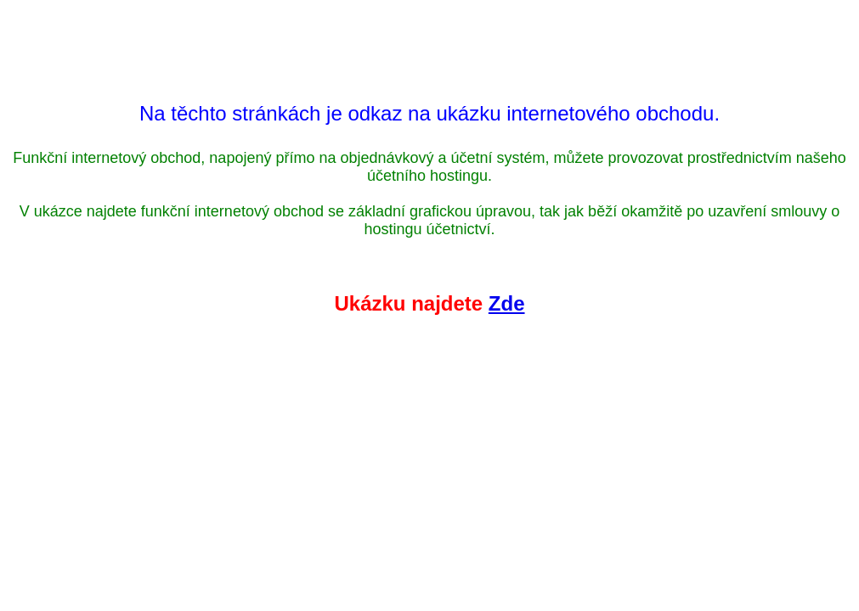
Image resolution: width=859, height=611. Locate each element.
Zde (507, 303)
